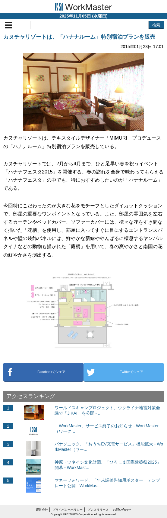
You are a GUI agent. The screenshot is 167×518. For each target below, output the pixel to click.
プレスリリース (98, 509)
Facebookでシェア (51, 372)
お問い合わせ (122, 509)
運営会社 (42, 509)
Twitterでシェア (131, 372)
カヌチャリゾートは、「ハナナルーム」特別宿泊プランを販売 (79, 37)
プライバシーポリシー (67, 509)
